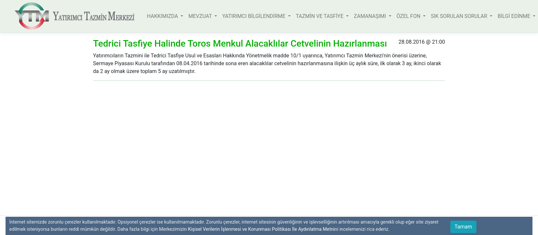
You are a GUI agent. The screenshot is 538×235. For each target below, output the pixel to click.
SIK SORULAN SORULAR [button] (459, 16)
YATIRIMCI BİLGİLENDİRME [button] (254, 16)
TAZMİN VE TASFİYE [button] (320, 16)
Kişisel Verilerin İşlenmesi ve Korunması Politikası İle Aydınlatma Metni (261, 229)
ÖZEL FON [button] (409, 16)
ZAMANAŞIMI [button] (370, 16)
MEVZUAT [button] (200, 16)
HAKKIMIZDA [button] (163, 16)
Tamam (463, 227)
